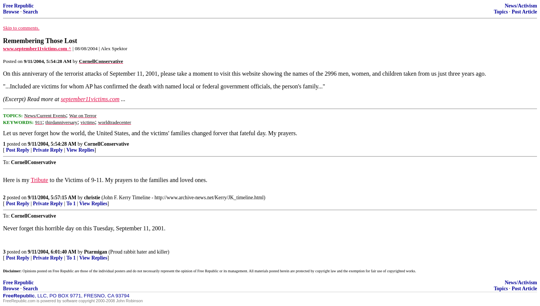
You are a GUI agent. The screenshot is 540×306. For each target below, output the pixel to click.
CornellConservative (106, 144)
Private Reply (48, 150)
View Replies (80, 150)
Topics (501, 12)
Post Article (524, 12)
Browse (11, 12)
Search (30, 12)
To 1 (71, 203)
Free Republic (18, 6)
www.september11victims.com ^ (37, 48)
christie (92, 197)
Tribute (39, 180)
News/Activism (521, 6)
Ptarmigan (95, 252)
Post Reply (17, 150)
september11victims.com (90, 99)
